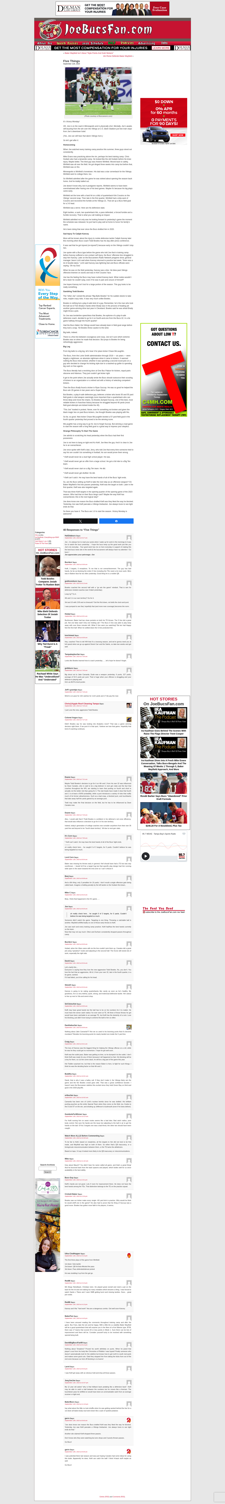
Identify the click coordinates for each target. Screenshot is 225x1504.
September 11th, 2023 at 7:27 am (76, 720)
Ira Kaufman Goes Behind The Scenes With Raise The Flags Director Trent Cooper (163, 721)
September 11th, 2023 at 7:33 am (76, 815)
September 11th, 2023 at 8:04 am (76, 859)
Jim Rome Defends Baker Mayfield (117, 56)
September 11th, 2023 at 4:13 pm (76, 1304)
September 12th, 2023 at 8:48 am (76, 1452)
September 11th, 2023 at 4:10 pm (76, 1283)
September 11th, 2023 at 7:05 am (76, 670)
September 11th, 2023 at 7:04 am (76, 656)
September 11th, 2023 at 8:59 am (76, 1027)
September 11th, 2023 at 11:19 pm (76, 1404)
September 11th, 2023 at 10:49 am (76, 1138)
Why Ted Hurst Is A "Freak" (47, 634)
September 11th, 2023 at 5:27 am (76, 538)
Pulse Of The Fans (41, 543)
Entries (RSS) (104, 1497)
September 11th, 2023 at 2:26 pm (76, 1196)
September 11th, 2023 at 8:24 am (76, 895)
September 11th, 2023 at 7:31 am (76, 779)
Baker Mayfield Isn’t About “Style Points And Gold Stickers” (89, 53)
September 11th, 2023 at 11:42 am (76, 1161)
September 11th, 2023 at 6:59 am (76, 637)
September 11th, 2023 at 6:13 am (76, 583)
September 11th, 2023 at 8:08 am (76, 878)
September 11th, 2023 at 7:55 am (76, 838)
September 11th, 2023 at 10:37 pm (76, 1383)
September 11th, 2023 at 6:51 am (76, 616)
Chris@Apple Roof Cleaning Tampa (82, 703)
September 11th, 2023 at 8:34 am (76, 963)
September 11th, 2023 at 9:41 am (76, 1044)
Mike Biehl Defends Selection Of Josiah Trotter (47, 603)
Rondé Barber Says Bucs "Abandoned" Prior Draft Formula (163, 786)
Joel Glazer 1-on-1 (41, 541)
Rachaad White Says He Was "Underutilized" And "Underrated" (47, 665)
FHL (36, 535)
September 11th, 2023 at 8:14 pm (76, 1345)
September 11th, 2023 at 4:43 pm (76, 1318)
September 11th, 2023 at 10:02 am (76, 1097)
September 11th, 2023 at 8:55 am (76, 1006)
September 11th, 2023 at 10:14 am (76, 1116)
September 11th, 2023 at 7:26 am (76, 692)
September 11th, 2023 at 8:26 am (76, 909)
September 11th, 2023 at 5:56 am (76, 564)
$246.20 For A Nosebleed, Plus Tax (163, 814)
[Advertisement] (47, 99)
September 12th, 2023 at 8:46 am (76, 1420)
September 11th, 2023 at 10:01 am (76, 1076)
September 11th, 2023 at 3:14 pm (76, 1256)
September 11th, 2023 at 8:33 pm (76, 1369)
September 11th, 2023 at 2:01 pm (76, 1180)
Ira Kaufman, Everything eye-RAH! (47, 537)
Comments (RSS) (119, 1497)
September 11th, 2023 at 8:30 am (76, 944)
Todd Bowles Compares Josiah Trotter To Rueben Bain (47, 570)
